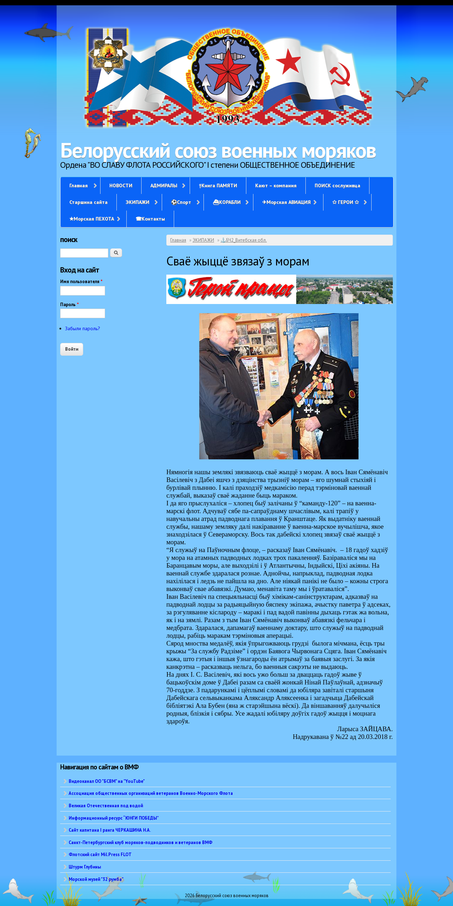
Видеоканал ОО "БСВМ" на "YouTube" (107, 781)
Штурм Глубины (85, 867)
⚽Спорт (181, 202)
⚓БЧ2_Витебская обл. (243, 240)
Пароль (69, 305)
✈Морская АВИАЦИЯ (286, 202)
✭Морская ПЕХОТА (91, 219)
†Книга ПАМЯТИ (218, 185)
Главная (78, 185)
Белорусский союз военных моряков (218, 150)
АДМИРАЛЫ (163, 185)
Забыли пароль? (82, 328)
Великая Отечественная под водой (106, 805)
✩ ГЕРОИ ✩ (345, 202)
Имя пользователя (81, 282)
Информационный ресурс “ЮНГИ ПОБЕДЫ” (114, 818)
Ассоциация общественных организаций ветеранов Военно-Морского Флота (151, 793)
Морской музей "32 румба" (96, 879)
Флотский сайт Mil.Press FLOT (100, 854)
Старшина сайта (88, 202)
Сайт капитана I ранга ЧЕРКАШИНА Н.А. (110, 830)
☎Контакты (150, 219)
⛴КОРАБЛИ (227, 202)
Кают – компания (276, 185)
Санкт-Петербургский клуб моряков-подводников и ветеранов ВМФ (140, 842)
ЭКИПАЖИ (137, 202)
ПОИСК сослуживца (337, 185)
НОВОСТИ (120, 185)
